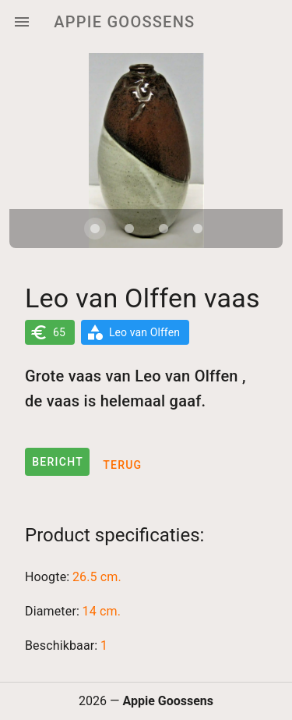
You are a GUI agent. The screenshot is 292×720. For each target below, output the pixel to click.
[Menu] (21, 22)
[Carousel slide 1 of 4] (95, 228)
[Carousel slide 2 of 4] (129, 228)
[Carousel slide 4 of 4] (198, 228)
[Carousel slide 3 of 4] (163, 228)
